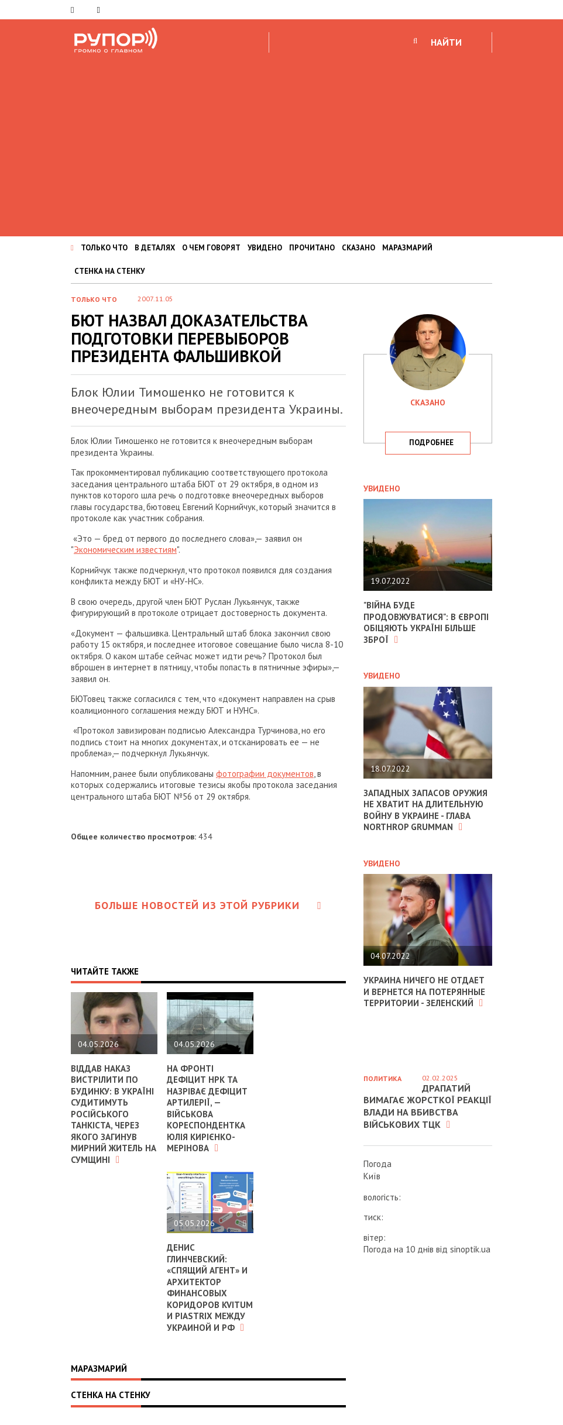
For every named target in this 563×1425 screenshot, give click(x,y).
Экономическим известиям (125, 549)
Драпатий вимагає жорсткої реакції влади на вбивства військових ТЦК (427, 1106)
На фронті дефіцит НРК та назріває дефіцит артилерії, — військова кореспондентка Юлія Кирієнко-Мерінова (207, 1108)
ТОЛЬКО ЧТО (104, 248)
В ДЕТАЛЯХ (155, 248)
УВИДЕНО (265, 248)
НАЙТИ (446, 42)
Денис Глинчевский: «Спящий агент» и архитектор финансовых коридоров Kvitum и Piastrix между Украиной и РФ (210, 1287)
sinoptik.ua (470, 1249)
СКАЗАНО (358, 248)
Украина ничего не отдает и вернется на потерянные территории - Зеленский (424, 991)
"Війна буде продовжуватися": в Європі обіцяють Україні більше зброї (426, 622)
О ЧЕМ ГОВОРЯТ (211, 248)
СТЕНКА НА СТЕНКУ (109, 271)
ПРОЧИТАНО (312, 248)
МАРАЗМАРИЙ (407, 248)
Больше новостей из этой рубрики (208, 905)
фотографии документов (265, 773)
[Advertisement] (281, 143)
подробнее (431, 443)
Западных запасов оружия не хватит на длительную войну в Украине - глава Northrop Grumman (425, 810)
